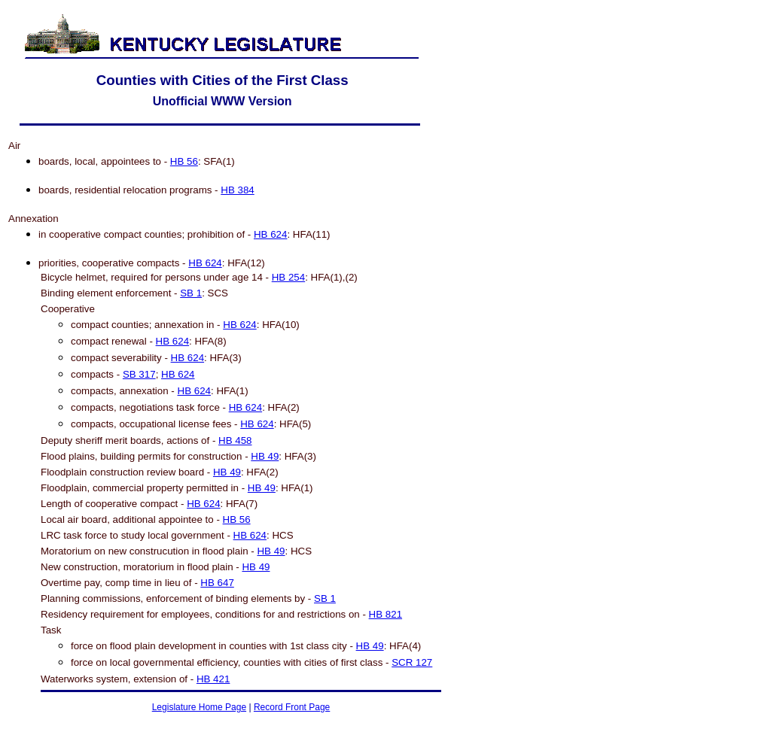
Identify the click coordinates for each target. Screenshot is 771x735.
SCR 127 (412, 662)
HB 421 (213, 679)
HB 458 (234, 440)
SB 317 (139, 374)
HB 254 (288, 277)
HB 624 (270, 234)
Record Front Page (292, 707)
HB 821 (385, 614)
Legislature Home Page (199, 707)
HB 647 (216, 582)
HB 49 (265, 456)
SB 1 (191, 293)
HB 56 (184, 161)
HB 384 (237, 190)
